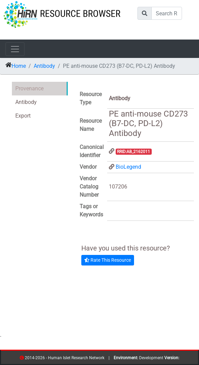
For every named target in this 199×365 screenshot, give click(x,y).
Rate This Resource (107, 260)
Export (23, 115)
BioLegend (128, 167)
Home (19, 66)
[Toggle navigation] (14, 49)
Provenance (29, 88)
